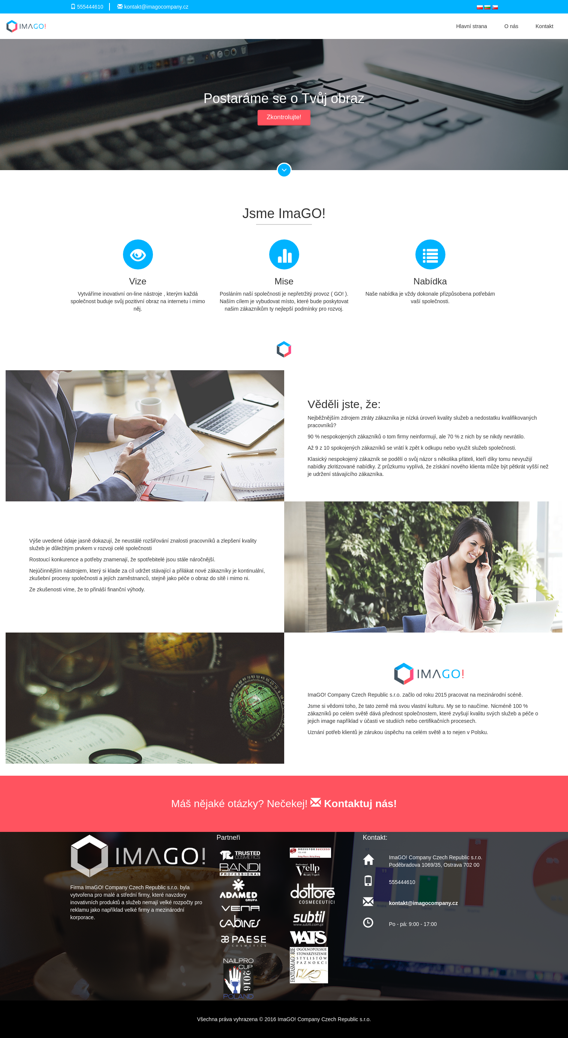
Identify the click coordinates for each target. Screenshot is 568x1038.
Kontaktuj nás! (353, 803)
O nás (511, 26)
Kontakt (544, 26)
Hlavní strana (471, 26)
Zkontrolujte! (284, 117)
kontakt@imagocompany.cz (156, 7)
